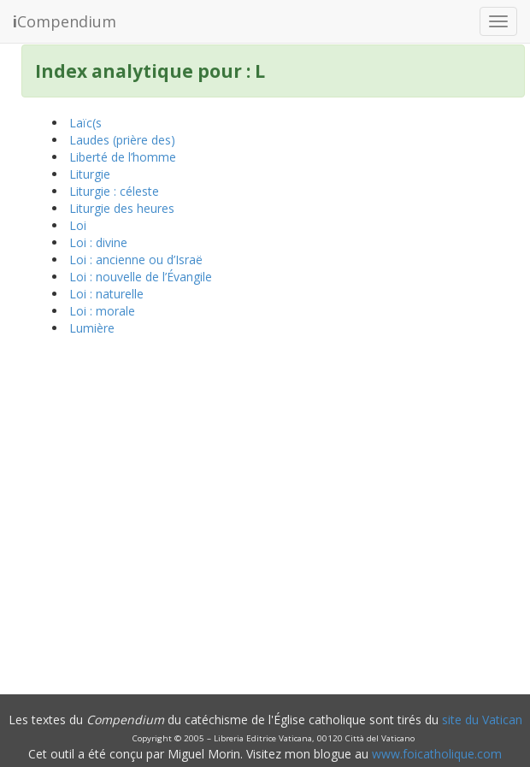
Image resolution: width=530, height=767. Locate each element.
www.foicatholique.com (437, 754)
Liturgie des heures (121, 208)
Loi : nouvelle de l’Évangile (140, 276)
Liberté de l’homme (122, 157)
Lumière (92, 328)
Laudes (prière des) (122, 140)
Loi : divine (98, 242)
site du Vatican (482, 719)
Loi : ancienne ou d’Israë (136, 259)
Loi (77, 225)
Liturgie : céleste (114, 191)
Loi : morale (102, 311)
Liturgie (89, 174)
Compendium (64, 21)
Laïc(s (85, 123)
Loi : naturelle (106, 294)
